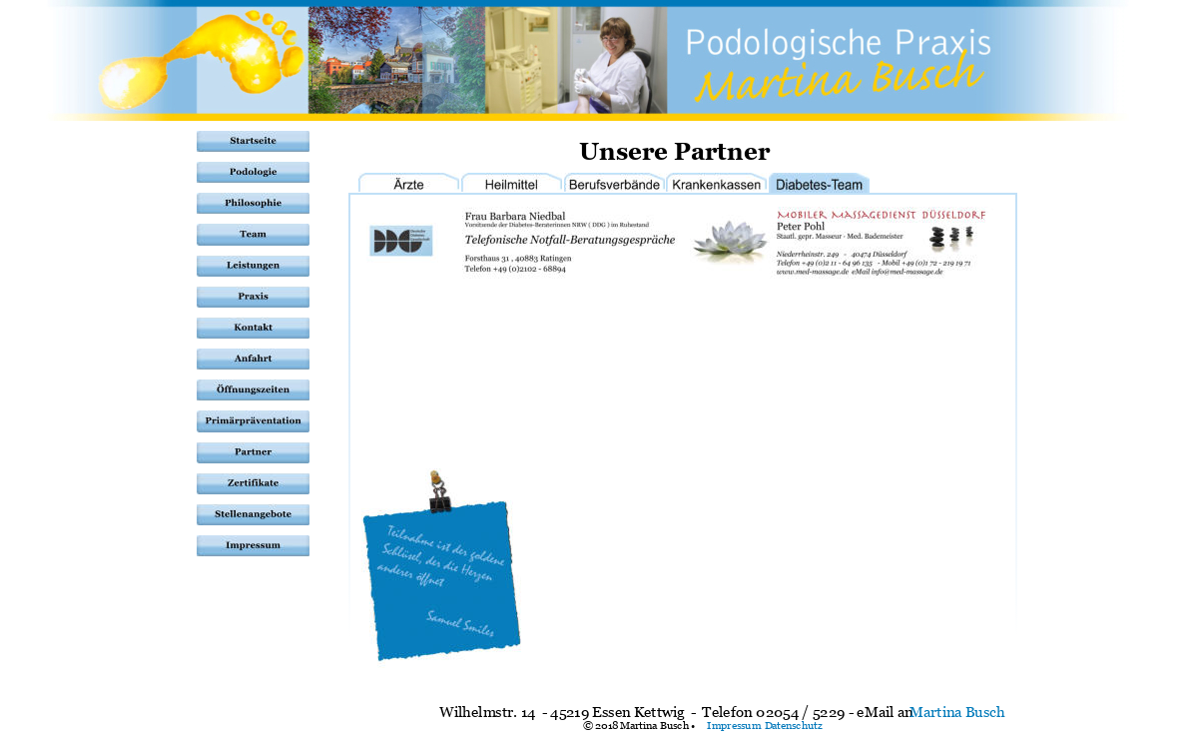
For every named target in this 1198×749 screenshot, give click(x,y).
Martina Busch (956, 711)
